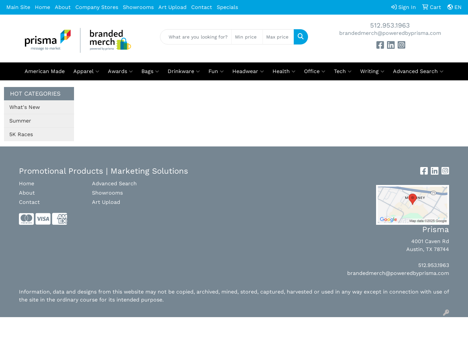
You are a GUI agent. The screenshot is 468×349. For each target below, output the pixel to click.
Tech (342, 71)
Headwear (248, 71)
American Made (45, 71)
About (63, 7)
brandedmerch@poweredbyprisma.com (390, 33)
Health (284, 71)
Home (42, 7)
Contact (201, 7)
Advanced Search (418, 71)
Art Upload (172, 7)
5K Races (21, 134)
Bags (150, 71)
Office (314, 71)
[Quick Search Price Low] (247, 36)
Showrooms (138, 7)
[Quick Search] (196, 36)
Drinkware (184, 71)
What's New (24, 107)
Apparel (86, 71)
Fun (216, 71)
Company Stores (96, 7)
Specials (227, 7)
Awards (120, 71)
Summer (20, 121)
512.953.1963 (390, 25)
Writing (372, 71)
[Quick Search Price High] (278, 36)
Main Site (18, 7)
